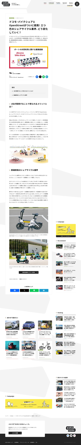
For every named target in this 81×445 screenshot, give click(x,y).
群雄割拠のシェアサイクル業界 (20, 95)
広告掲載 (16, 442)
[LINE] (43, 76)
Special (65, 3)
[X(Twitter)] (71, 435)
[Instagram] (74, 435)
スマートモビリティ (14, 279)
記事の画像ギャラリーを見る (29, 272)
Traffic (58, 3)
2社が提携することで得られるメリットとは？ (23, 91)
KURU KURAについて (9, 442)
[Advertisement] (18, 304)
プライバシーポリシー (24, 442)
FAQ (36, 442)
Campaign (70, 5)
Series (71, 3)
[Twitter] (40, 76)
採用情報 (32, 442)
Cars (45, 3)
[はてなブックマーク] (46, 76)
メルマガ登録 (16, 433)
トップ (6, 415)
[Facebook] (37, 76)
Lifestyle (51, 3)
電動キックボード (23, 279)
